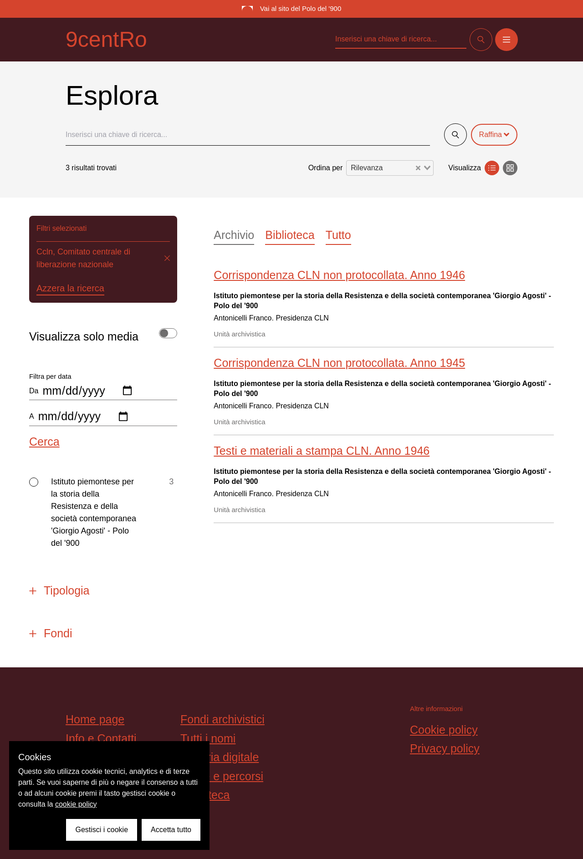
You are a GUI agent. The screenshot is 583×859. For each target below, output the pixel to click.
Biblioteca (289, 235)
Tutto (338, 235)
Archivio (234, 235)
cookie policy (76, 804)
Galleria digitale (219, 757)
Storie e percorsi (221, 776)
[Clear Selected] (418, 168)
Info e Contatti (101, 738)
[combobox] (390, 168)
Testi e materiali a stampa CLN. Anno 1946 (322, 450)
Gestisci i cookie (101, 830)
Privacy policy (445, 748)
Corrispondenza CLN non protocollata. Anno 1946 (339, 275)
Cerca (44, 441)
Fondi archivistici (222, 719)
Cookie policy (444, 729)
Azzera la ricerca (70, 288)
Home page (95, 719)
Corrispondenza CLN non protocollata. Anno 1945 (339, 362)
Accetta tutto (171, 830)
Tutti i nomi (207, 738)
